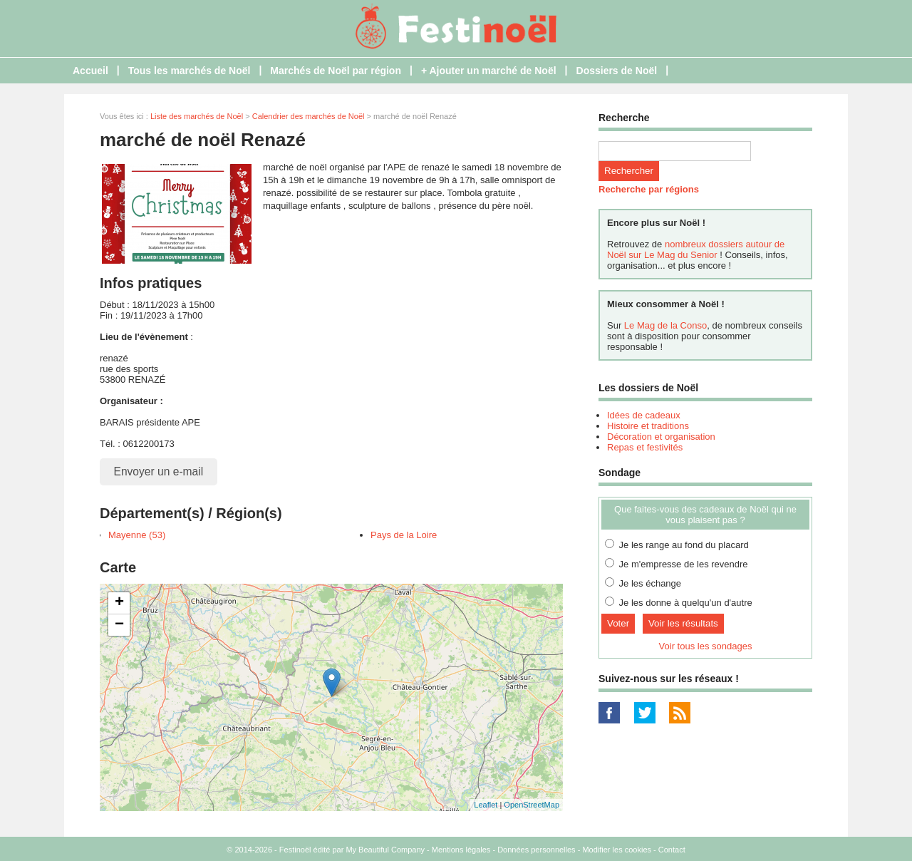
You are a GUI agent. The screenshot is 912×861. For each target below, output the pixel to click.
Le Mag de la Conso (665, 325)
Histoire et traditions (648, 426)
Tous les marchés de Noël (189, 70)
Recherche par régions (648, 189)
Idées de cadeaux (643, 415)
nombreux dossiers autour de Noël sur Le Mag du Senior (695, 249)
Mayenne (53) (136, 535)
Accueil (90, 70)
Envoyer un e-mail (159, 471)
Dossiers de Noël (617, 70)
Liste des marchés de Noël (196, 116)
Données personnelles (536, 849)
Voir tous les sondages (705, 646)
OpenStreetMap (531, 804)
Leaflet (485, 804)
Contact (671, 849)
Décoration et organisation (661, 436)
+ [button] (119, 603)
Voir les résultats (683, 623)
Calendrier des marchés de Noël (308, 116)
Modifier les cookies (616, 849)
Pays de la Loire (403, 535)
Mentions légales (461, 849)
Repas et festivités (645, 447)
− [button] (119, 625)
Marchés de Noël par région (335, 70)
